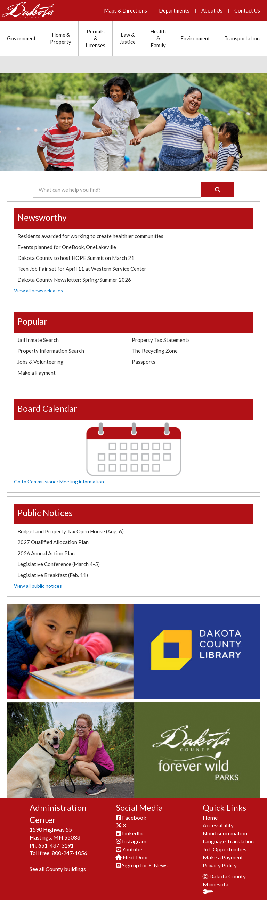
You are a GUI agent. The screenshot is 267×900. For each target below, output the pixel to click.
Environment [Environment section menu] (195, 38)
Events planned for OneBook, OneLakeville (66, 247)
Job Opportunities (224, 849)
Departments (174, 10)
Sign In (210, 892)
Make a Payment (36, 372)
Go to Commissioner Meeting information (59, 481)
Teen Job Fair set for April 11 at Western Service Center (81, 268)
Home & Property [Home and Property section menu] (60, 38)
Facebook (131, 817)
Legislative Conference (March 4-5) (58, 564)
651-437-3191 (56, 845)
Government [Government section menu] (21, 38)
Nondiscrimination (225, 833)
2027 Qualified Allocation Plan (53, 542)
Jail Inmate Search (38, 340)
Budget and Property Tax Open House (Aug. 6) (70, 531)
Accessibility (218, 825)
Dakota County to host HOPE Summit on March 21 (75, 258)
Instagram (131, 841)
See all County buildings (58, 869)
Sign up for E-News (142, 865)
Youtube (129, 849)
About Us (211, 10)
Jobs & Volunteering (40, 362)
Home (210, 817)
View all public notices (38, 586)
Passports (143, 362)
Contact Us (247, 10)
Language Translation (228, 841)
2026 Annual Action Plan (46, 553)
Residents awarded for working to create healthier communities (90, 236)
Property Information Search (50, 350)
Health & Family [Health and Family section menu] (158, 38)
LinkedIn (129, 833)
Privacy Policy (220, 865)
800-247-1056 (69, 853)
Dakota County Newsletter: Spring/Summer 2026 (74, 280)
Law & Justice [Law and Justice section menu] (128, 38)
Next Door (132, 857)
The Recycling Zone (155, 350)
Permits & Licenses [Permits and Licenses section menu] (95, 38)
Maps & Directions (125, 10)
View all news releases (38, 290)
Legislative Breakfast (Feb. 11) (52, 575)
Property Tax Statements (161, 340)
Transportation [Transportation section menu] (242, 38)
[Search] (217, 189)
